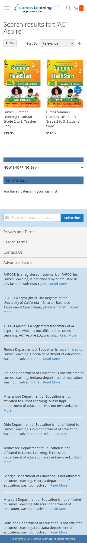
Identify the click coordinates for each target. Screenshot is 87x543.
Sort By (31, 43)
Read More (58, 283)
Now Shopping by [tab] (18, 167)
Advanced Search (18, 262)
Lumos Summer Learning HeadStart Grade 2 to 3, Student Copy (62, 119)
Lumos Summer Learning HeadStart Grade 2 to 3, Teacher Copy (19, 119)
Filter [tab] (10, 43)
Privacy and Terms (19, 231)
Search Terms (15, 242)
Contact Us (13, 252)
